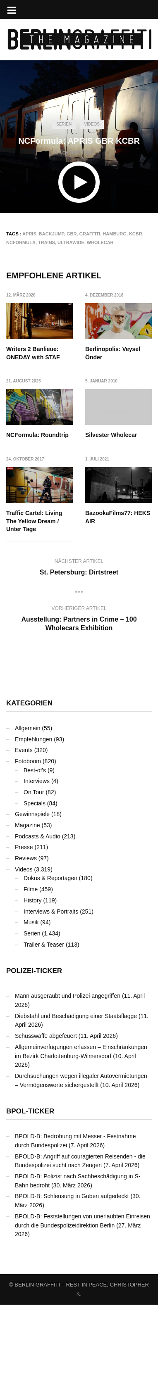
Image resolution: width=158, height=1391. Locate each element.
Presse (24, 933)
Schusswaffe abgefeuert (46, 1122)
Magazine (27, 911)
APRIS (29, 233)
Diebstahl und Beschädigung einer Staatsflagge (76, 1102)
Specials (34, 889)
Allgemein (27, 814)
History (33, 986)
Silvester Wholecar (32, 513)
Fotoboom (28, 847)
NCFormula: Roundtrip (37, 435)
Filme (31, 975)
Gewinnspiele (32, 900)
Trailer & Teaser (44, 1030)
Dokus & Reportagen (50, 964)
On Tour (34, 878)
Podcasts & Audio (37, 922)
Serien (64, 124)
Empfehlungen (33, 825)
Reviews (26, 944)
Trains (46, 242)
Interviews (37, 867)
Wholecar (100, 242)
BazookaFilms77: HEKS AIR (38, 611)
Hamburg (114, 233)
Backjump (51, 233)
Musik (31, 1008)
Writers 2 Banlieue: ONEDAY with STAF (33, 353)
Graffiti (89, 233)
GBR (72, 233)
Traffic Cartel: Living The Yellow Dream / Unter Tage (113, 521)
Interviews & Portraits (51, 997)
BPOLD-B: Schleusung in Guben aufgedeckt (72, 1282)
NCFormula (21, 242)
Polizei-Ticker (34, 1057)
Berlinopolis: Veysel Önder (112, 353)
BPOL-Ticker (30, 1197)
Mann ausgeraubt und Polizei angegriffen (67, 1082)
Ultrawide (70, 242)
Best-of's (35, 856)
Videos (92, 124)
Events (24, 836)
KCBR (135, 233)
